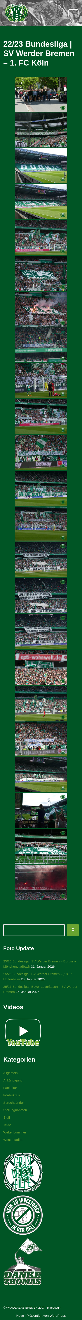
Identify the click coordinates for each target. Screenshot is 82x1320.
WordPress (58, 1315)
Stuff (6, 1117)
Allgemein (10, 1073)
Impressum (54, 1307)
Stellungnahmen (15, 1110)
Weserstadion (13, 1140)
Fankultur (10, 1088)
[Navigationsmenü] (73, 13)
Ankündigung (13, 1080)
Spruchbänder (13, 1102)
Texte (7, 1125)
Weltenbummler (14, 1132)
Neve (20, 1315)
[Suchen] (73, 930)
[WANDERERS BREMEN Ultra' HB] (16, 13)
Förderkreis (11, 1095)
